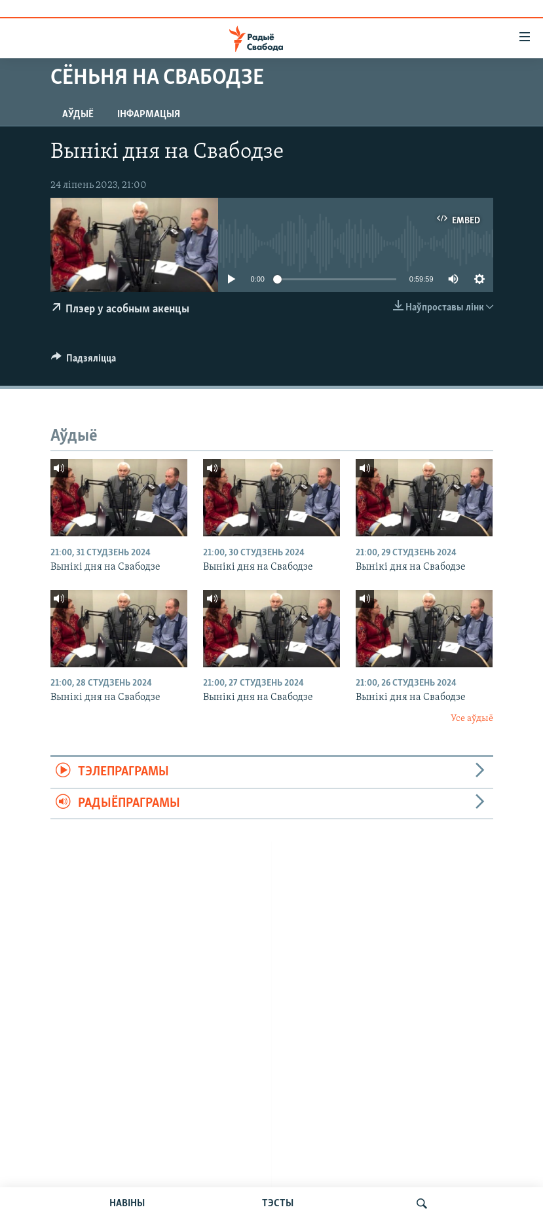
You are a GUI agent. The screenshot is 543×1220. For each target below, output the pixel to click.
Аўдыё (78, 114)
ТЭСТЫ (277, 1203)
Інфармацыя (148, 114)
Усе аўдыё (472, 719)
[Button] (84, 361)
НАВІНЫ (127, 1203)
